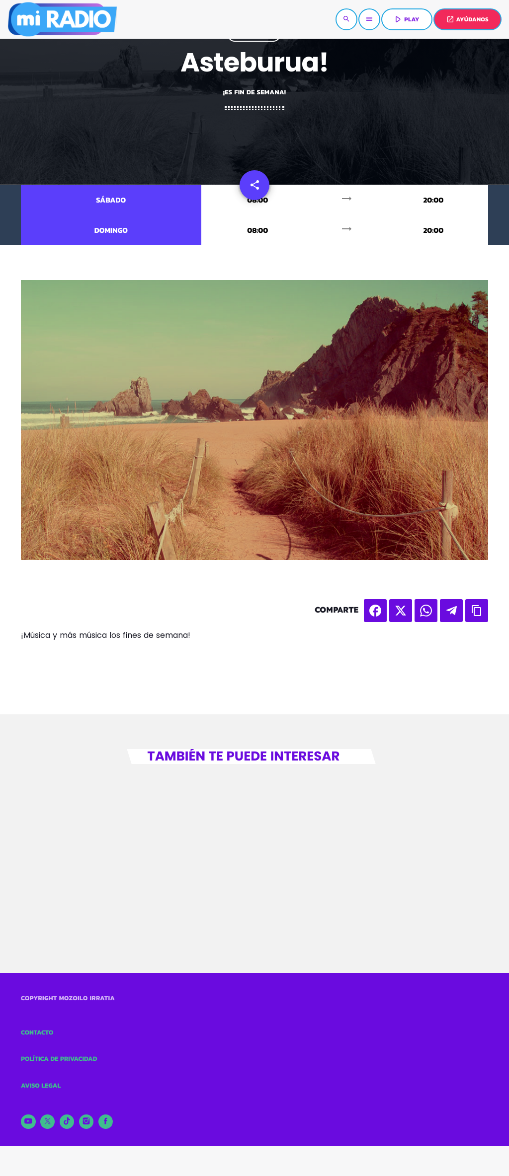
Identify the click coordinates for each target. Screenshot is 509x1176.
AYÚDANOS (467, 19)
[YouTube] (28, 1121)
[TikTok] (67, 1121)
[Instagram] (86, 1121)
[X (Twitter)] (47, 1121)
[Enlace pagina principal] (62, 19)
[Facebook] (105, 1121)
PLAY (406, 19)
